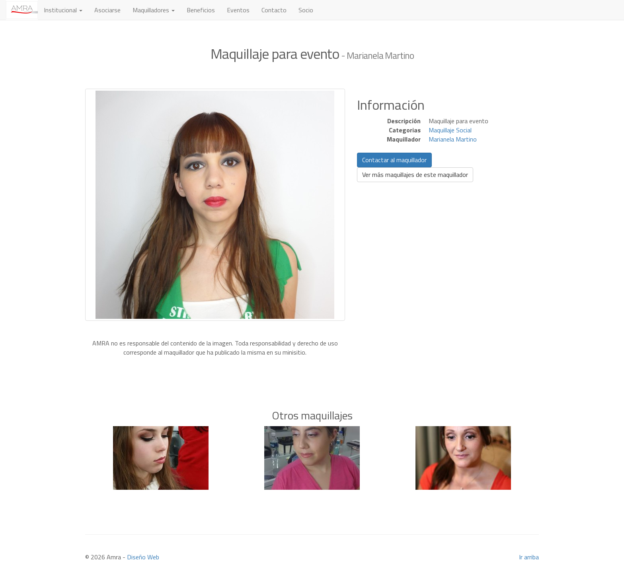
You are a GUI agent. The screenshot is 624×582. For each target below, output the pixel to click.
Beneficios (201, 10)
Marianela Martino (453, 139)
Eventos (238, 10)
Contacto (274, 10)
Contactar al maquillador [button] (394, 160)
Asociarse (107, 10)
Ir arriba (529, 557)
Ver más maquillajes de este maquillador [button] (415, 174)
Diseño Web (143, 557)
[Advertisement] (312, 369)
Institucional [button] (63, 10)
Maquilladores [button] (154, 10)
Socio (305, 10)
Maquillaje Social (450, 130)
